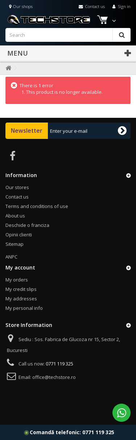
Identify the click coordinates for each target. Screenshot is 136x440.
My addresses (21, 298)
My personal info (24, 308)
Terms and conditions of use (36, 206)
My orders (16, 279)
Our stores (17, 187)
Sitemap (14, 244)
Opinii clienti (18, 234)
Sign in (121, 6)
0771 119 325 (98, 432)
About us (15, 215)
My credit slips (21, 289)
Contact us (91, 6)
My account (20, 267)
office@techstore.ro (54, 377)
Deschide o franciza (27, 225)
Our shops (21, 6)
